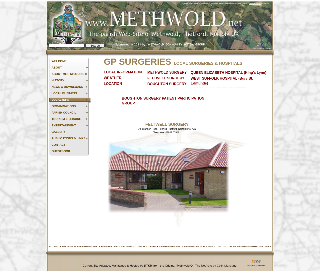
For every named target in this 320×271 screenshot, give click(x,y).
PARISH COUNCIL (173, 246)
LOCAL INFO (142, 246)
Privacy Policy (255, 4)
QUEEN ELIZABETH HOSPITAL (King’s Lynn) (228, 73)
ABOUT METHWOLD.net (77, 246)
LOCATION (113, 84)
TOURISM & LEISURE (191, 246)
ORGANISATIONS (156, 246)
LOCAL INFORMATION (123, 72)
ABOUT (63, 246)
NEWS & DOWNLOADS (109, 246)
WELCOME (54, 246)
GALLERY (222, 246)
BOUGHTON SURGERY (166, 84)
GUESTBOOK (266, 246)
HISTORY (93, 246)
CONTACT (254, 246)
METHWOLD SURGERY (167, 72)
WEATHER (113, 78)
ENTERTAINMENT (209, 246)
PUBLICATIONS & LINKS (238, 246)
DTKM (148, 265)
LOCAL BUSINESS (128, 246)
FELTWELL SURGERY (165, 78)
